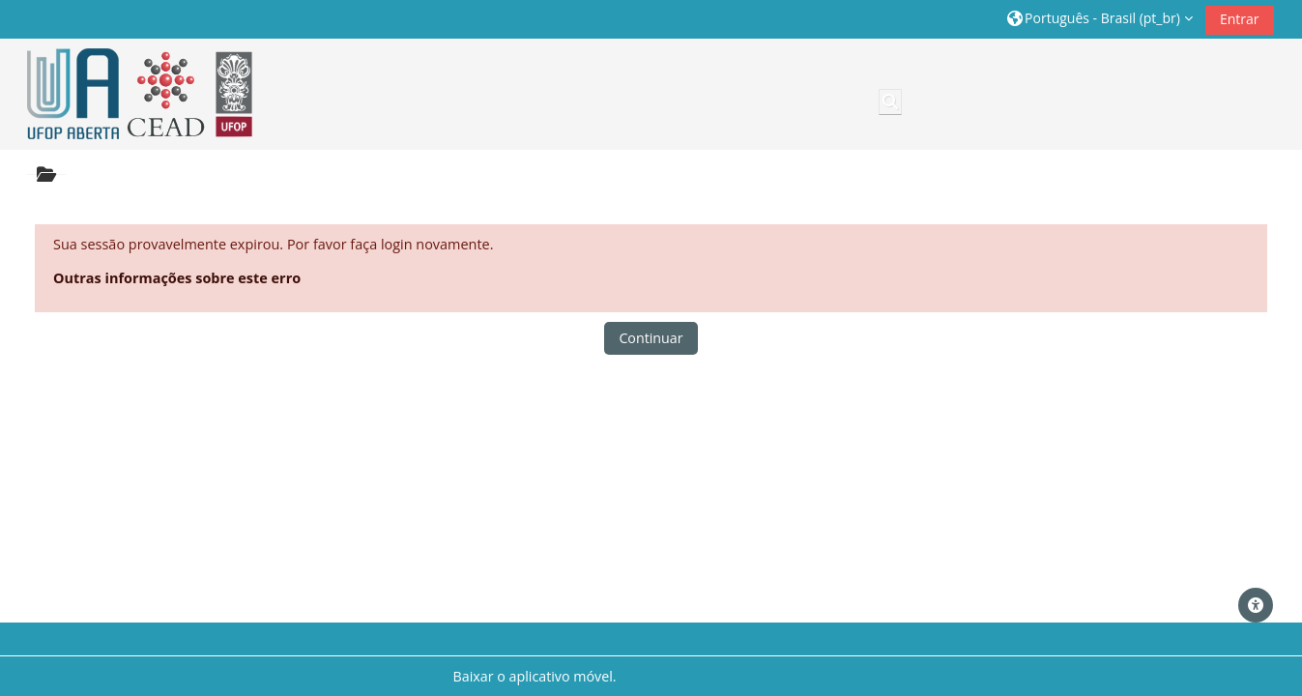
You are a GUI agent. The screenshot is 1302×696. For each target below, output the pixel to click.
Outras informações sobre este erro (177, 278)
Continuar (650, 338)
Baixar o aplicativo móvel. (534, 676)
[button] (1100, 19)
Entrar (1239, 19)
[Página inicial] (133, 94)
